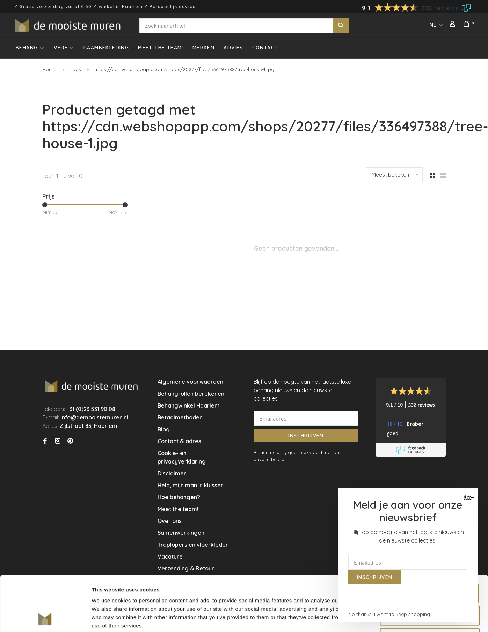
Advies (233, 47)
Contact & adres (179, 441)
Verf (60, 47)
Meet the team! (160, 47)
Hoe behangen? (179, 497)
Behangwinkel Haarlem (189, 405)
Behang (27, 47)
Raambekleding (106, 47)
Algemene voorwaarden (190, 381)
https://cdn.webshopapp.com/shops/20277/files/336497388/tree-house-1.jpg (184, 69)
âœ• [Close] (468, 498)
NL (433, 25)
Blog (164, 429)
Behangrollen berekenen (191, 393)
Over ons (170, 520)
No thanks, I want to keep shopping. (389, 614)
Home (49, 69)
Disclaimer (172, 473)
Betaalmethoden (180, 417)
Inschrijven (305, 435)
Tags (75, 69)
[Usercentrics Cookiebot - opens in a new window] (45, 618)
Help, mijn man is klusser (190, 485)
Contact (265, 47)
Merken (203, 47)
